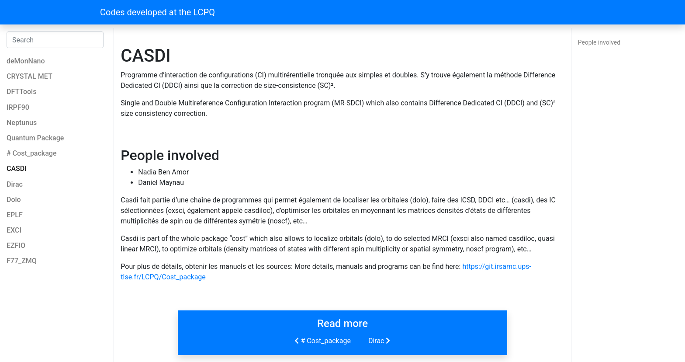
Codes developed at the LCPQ (157, 12)
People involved (599, 42)
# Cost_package (321, 340)
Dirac (380, 340)
